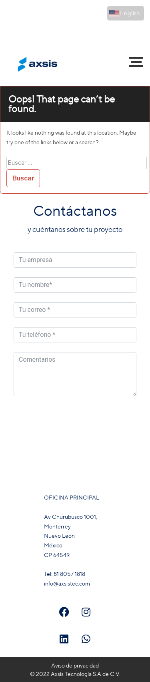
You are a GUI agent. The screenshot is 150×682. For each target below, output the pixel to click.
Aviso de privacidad (75, 665)
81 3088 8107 (125, 28)
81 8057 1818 (70, 28)
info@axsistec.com (118, 42)
